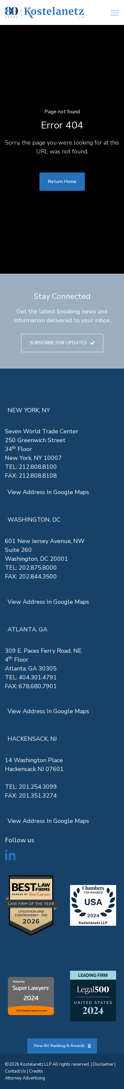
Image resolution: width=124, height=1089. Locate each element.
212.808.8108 (38, 476)
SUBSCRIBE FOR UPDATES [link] (62, 343)
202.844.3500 (38, 576)
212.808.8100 (38, 467)
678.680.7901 (38, 686)
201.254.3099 (38, 787)
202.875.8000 (38, 568)
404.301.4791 (38, 677)
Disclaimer (103, 1064)
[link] (44, 13)
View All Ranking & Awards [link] (62, 1045)
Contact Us (15, 1071)
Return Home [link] (62, 181)
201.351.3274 (38, 796)
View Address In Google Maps (48, 492)
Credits (36, 1071)
